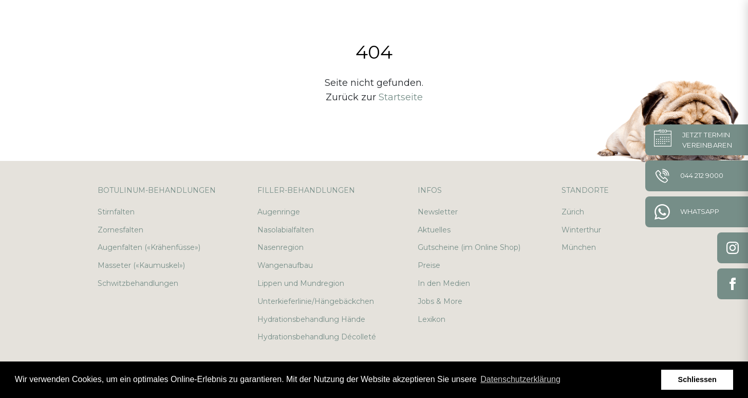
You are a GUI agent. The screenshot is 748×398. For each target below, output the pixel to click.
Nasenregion (280, 247)
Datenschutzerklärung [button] (520, 379)
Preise (429, 265)
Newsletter (438, 211)
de (688, 20)
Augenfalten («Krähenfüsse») (149, 247)
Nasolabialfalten (285, 229)
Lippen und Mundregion (300, 283)
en (712, 20)
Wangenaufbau (285, 265)
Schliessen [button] (697, 379)
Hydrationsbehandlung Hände (311, 319)
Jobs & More (440, 301)
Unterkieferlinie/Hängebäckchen (315, 301)
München (579, 247)
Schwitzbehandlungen (138, 283)
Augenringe (278, 211)
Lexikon (431, 319)
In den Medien (444, 283)
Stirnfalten (116, 211)
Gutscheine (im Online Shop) (469, 247)
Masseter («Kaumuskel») (141, 265)
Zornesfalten (120, 229)
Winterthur (581, 229)
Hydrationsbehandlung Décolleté (316, 336)
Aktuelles (434, 229)
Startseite (401, 97)
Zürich (573, 211)
